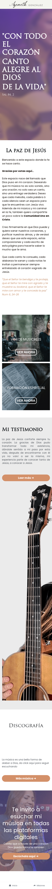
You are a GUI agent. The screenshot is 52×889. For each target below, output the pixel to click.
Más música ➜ (26, 778)
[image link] (25, 4)
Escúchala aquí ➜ (25, 856)
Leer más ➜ (26, 478)
